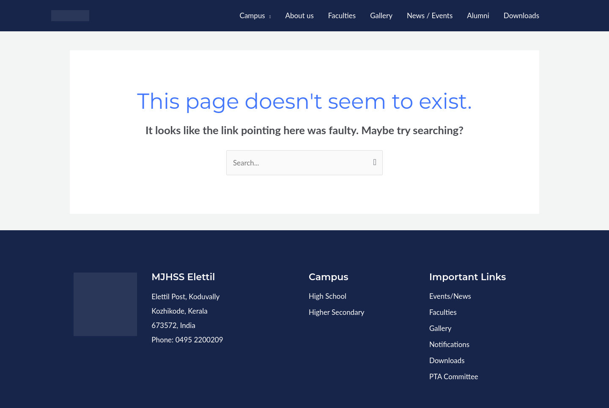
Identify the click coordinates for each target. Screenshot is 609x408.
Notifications (449, 343)
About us (299, 15)
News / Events (430, 15)
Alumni (478, 15)
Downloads (521, 15)
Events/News (450, 296)
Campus (252, 15)
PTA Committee (454, 374)
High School (328, 296)
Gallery (381, 15)
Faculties (342, 15)
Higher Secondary (337, 312)
